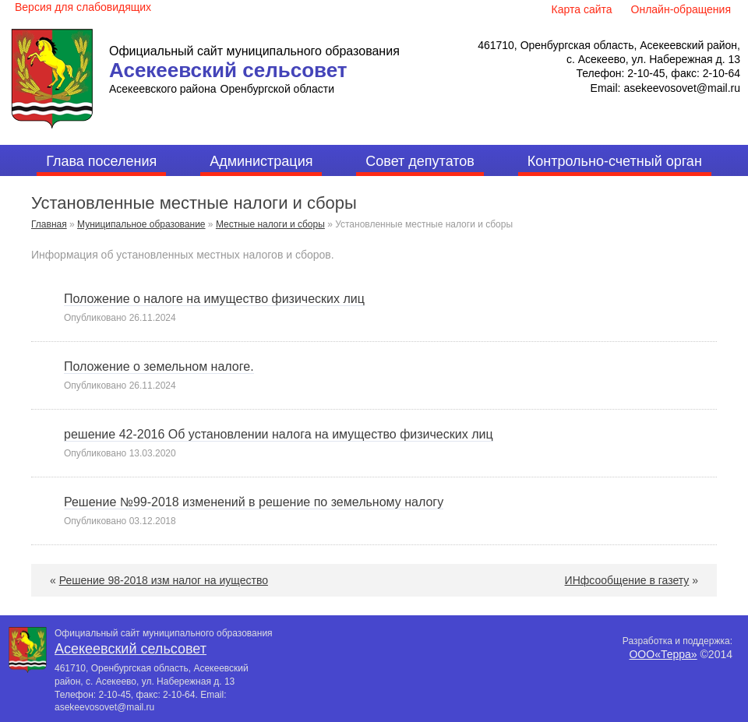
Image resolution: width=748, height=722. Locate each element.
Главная (49, 224)
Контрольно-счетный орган (614, 161)
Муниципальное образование (141, 224)
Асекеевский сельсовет (228, 70)
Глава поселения (101, 161)
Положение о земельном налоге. (159, 366)
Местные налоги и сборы (270, 224)
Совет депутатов (420, 161)
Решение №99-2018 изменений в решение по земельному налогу (253, 502)
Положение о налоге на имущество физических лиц (214, 298)
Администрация (261, 161)
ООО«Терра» (663, 654)
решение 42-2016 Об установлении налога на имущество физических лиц (278, 434)
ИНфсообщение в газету (627, 580)
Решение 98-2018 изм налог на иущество (163, 580)
